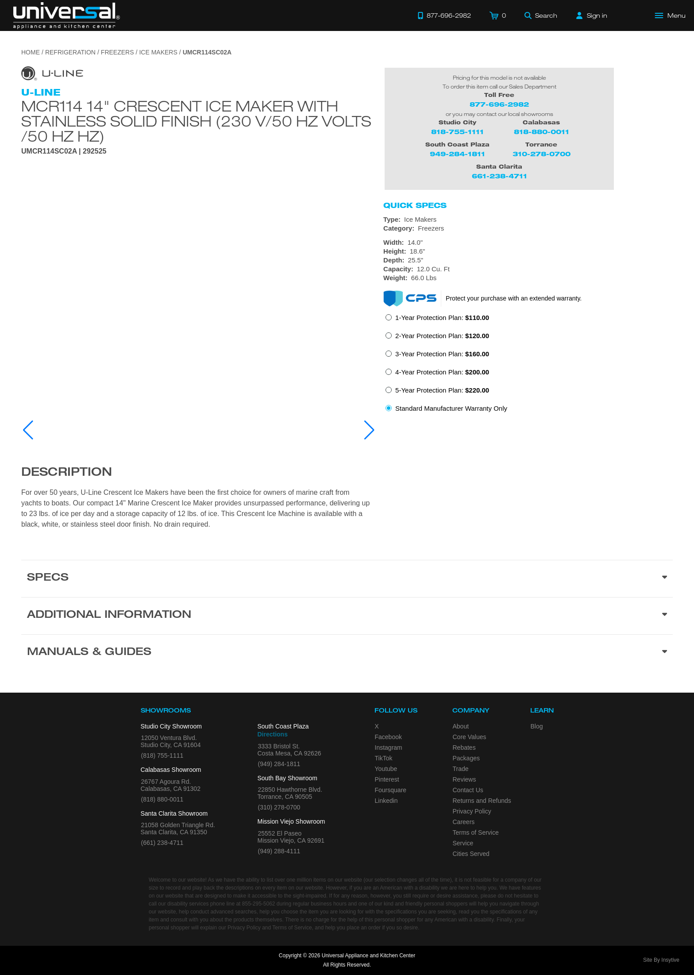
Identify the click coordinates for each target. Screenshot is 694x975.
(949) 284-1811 (279, 763)
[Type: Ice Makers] (528, 219)
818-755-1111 (457, 131)
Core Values (469, 736)
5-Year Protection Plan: (442, 390)
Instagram (388, 747)
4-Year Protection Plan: (442, 372)
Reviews (464, 779)
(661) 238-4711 (162, 842)
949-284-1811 (457, 154)
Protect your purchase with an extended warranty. (514, 298)
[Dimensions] (528, 260)
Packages (466, 758)
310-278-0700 (542, 154)
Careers (464, 821)
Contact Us (468, 790)
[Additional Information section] (347, 615)
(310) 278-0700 (279, 807)
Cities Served (471, 853)
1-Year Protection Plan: (442, 317)
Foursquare (391, 790)
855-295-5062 (258, 904)
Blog (537, 726)
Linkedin (386, 800)
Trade (461, 768)
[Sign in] (591, 15)
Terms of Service (476, 832)
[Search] (540, 15)
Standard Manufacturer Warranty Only (451, 408)
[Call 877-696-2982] (444, 15)
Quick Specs (415, 205)
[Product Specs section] (347, 578)
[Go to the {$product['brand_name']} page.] (52, 73)
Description (66, 473)
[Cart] (497, 15)
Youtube (386, 768)
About (461, 726)
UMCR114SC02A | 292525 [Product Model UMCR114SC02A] (63, 151)
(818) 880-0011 (162, 799)
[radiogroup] (528, 365)
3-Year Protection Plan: (442, 354)
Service (463, 843)
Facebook (388, 736)
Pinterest (387, 779)
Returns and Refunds (482, 800)
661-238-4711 (499, 176)
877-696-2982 (499, 104)
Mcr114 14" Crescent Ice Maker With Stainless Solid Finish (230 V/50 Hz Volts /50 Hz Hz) (196, 120)
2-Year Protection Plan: (442, 335)
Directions (273, 734)
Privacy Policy (472, 811)
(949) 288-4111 (279, 851)
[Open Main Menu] (670, 15)
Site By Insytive (661, 960)
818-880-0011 (541, 131)
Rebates (464, 747)
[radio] (437, 320)
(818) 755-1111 (162, 755)
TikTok (384, 758)
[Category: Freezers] (528, 228)
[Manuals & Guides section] (347, 653)
